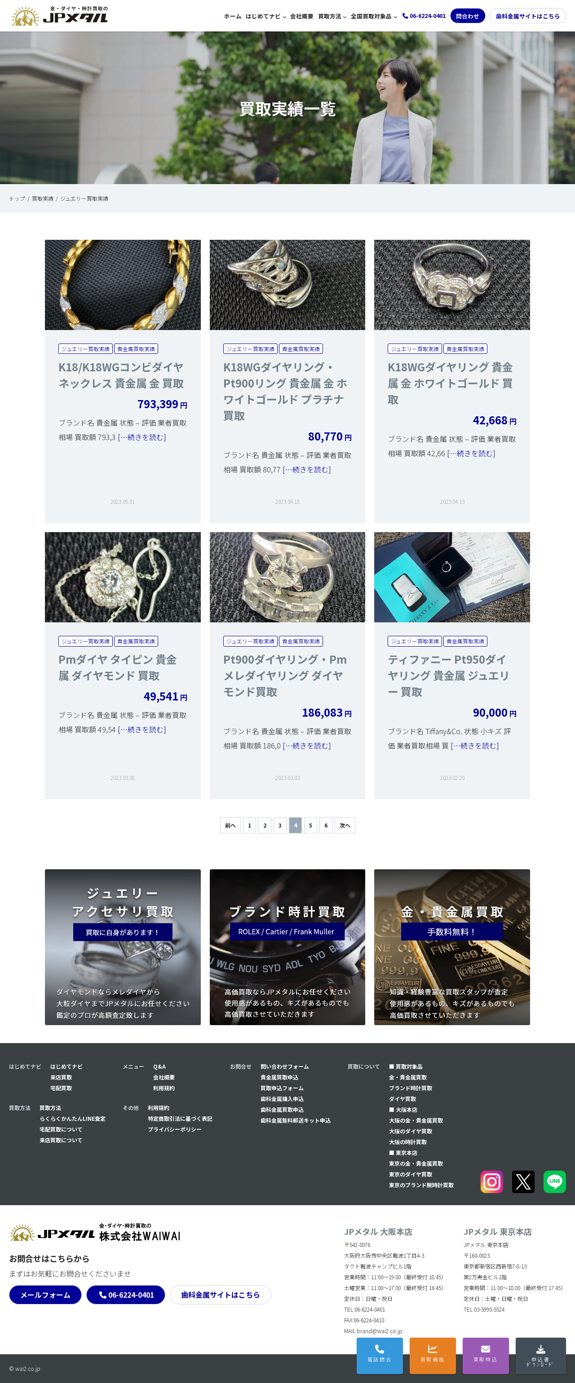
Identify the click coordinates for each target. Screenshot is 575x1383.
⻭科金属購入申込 (282, 1098)
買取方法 (329, 16)
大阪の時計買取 (408, 1141)
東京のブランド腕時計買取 (421, 1185)
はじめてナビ (263, 16)
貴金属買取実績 (136, 348)
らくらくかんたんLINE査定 (73, 1118)
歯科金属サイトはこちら (528, 16)
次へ (345, 825)
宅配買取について (61, 1129)
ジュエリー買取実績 (86, 348)
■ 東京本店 (403, 1152)
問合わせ (467, 16)
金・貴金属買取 (408, 1077)
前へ (230, 825)
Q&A (159, 1066)
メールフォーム (45, 1294)
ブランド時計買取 (410, 1088)
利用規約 (164, 1088)
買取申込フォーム (282, 1088)
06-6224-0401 (131, 1294)
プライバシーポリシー (175, 1129)
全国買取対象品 (371, 16)
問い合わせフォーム (285, 1066)
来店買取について (61, 1140)
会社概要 (302, 16)
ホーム (233, 16)
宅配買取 (61, 1088)
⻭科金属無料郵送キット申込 (296, 1120)
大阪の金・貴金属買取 (416, 1120)
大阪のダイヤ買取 (410, 1131)
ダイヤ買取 (402, 1098)
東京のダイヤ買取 (410, 1174)
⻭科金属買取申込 (282, 1109)
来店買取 (61, 1077)
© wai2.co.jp (24, 1368)
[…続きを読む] (141, 437)
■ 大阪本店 (403, 1109)
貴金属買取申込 (279, 1077)
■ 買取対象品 (406, 1066)
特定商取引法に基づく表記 (180, 1118)
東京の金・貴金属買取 (416, 1163)
